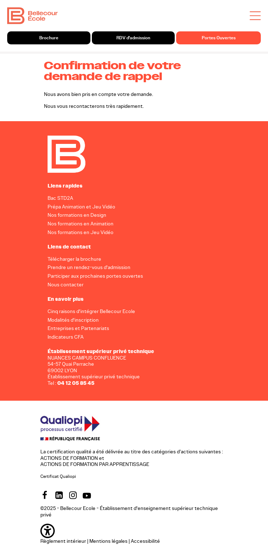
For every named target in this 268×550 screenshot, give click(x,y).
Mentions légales (108, 541)
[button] (134, 531)
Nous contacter (66, 285)
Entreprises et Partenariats (78, 328)
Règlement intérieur (63, 541)
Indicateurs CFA (66, 337)
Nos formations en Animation (80, 224)
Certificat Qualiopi (58, 476)
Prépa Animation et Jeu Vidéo (81, 206)
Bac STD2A (60, 198)
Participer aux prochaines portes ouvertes (95, 276)
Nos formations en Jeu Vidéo (80, 232)
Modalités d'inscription (73, 320)
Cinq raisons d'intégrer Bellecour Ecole (91, 311)
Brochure (48, 38)
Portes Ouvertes (219, 38)
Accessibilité (145, 541)
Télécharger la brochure (74, 259)
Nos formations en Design (77, 215)
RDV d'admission (133, 38)
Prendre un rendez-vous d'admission (89, 267)
